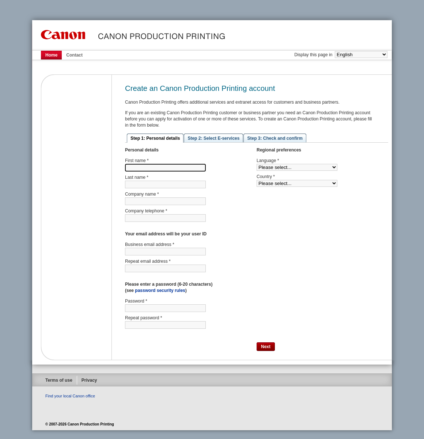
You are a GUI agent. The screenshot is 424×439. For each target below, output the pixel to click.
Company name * (142, 194)
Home (51, 55)
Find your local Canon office (70, 396)
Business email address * (149, 244)
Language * (268, 160)
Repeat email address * (148, 261)
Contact (74, 55)
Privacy (89, 380)
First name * (137, 160)
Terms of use (58, 380)
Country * (266, 176)
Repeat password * (143, 317)
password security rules (160, 290)
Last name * (136, 177)
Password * (136, 301)
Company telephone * (146, 210)
